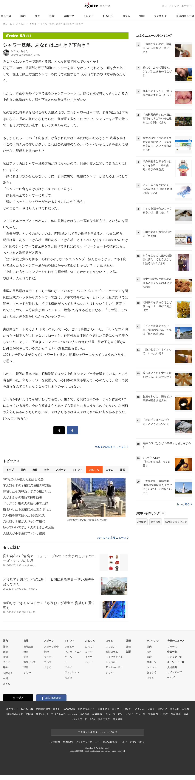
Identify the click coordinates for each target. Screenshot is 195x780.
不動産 (164, 714)
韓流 (26, 667)
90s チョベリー (114, 667)
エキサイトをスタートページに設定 (97, 732)
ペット (88, 662)
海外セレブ (30, 662)
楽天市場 (155, 521)
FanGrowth (69, 708)
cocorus (72, 714)
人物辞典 (172, 667)
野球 (46, 651)
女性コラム (112, 651)
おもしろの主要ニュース (113, 537)
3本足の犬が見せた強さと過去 (23, 479)
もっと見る (184, 504)
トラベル (110, 662)
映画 (26, 651)
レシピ (129, 714)
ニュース (6, 15)
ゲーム (68, 657)
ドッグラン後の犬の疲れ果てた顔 (25, 503)
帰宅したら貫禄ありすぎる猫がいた (27, 491)
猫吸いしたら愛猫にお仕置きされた (27, 509)
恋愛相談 (97, 714)
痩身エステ (104, 719)
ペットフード (79, 719)
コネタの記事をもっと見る (112, 446)
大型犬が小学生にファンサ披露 (24, 533)
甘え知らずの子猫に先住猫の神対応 (27, 485)
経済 (5, 651)
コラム (126, 15)
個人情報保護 (110, 741)
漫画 (142, 15)
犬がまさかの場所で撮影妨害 (22, 497)
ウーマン (117, 714)
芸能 (51, 15)
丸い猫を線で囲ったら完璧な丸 (24, 515)
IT (66, 662)
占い (107, 714)
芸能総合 (28, 646)
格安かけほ (42, 714)
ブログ (151, 708)
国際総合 (8, 673)
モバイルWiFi (58, 714)
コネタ (88, 651)
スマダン (110, 646)
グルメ (68, 667)
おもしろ (108, 15)
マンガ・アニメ (73, 651)
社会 (5, 646)
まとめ (6, 662)
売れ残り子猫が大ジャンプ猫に (24, 521)
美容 (186, 714)
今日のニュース (185, 15)
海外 (37, 15)
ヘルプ (170, 677)
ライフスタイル (114, 657)
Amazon (141, 521)
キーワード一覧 (175, 662)
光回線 (29, 714)
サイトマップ (174, 672)
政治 (5, 657)
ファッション (72, 672)
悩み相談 (84, 714)
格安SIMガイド (15, 714)
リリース (172, 646)
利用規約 (67, 741)
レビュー (69, 646)
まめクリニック (86, 708)
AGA (92, 719)
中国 (5, 678)
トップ (10, 469)
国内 (23, 15)
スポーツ (69, 15)
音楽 (26, 657)
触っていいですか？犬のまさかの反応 (28, 527)
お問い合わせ (137, 741)
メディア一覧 (174, 657)
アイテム (139, 708)
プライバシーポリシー (88, 741)
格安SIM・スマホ (179, 708)
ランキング (160, 15)
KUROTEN (27, 708)
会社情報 (55, 741)
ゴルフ (47, 662)
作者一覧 (172, 651)
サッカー (49, 657)
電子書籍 (118, 719)
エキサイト (187, 5)
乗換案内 (153, 714)
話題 (128, 651)
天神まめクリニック (108, 708)
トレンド (88, 15)
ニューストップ (170, 5)
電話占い (162, 708)
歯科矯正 (175, 714)
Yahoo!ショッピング (176, 521)
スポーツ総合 (51, 646)
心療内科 (127, 708)
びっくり (90, 646)
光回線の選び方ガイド (48, 708)
